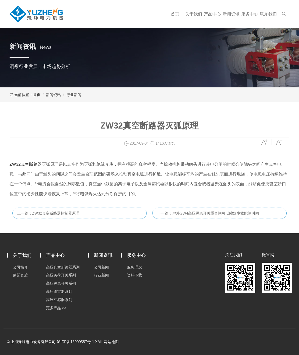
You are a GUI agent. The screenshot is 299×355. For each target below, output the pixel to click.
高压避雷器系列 (59, 292)
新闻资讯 (231, 14)
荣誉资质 (20, 275)
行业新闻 (73, 95)
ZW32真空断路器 (26, 164)
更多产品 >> (56, 308)
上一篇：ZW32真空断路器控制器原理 (48, 217)
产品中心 (212, 14)
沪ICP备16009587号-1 (75, 342)
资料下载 (134, 275)
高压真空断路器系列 (63, 267)
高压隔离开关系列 (61, 283)
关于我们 (193, 14)
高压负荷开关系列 (61, 275)
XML (99, 342)
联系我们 (268, 14)
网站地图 (111, 342)
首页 (175, 14)
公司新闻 (101, 267)
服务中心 (249, 14)
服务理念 (134, 267)
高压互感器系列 (59, 300)
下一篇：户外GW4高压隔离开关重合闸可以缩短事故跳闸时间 (208, 217)
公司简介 (20, 267)
